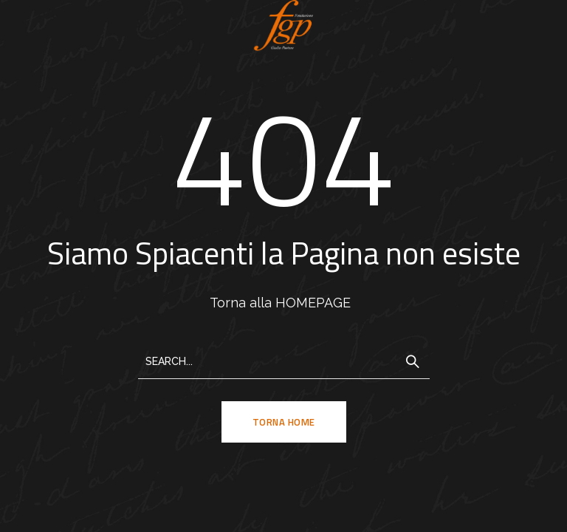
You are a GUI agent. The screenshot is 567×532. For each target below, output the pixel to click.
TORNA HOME (283, 422)
